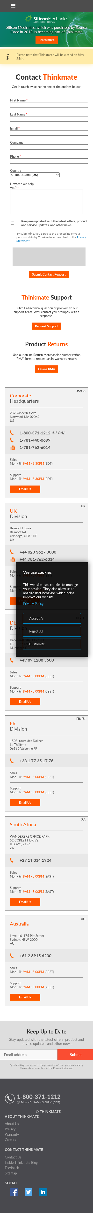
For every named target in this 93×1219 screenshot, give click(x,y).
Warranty (12, 1140)
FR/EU (81, 724)
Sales (13, 465)
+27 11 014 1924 (35, 866)
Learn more (47, 40)
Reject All (36, 631)
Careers (10, 1145)
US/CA (81, 397)
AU (83, 925)
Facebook (14, 1198)
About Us (12, 1129)
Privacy (10, 1135)
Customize (37, 644)
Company (16, 142)
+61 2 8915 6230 (35, 961)
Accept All (36, 618)
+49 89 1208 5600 (37, 665)
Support (15, 481)
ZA (83, 825)
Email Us (25, 495)
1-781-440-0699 (35, 445)
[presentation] (49, 262)
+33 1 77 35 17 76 (36, 766)
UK (83, 512)
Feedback (12, 1174)
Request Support (46, 332)
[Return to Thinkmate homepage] (45, 6)
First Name (19, 100)
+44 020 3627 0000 (38, 557)
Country (15, 170)
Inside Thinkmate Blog (21, 1168)
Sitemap (11, 1179)
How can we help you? (22, 186)
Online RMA (46, 375)
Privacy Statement (63, 1073)
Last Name (18, 114)
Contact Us (13, 1163)
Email (15, 128)
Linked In (43, 1198)
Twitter (28, 1198)
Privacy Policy (33, 604)
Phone (15, 156)
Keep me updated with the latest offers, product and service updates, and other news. (54, 229)
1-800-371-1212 (35, 438)
